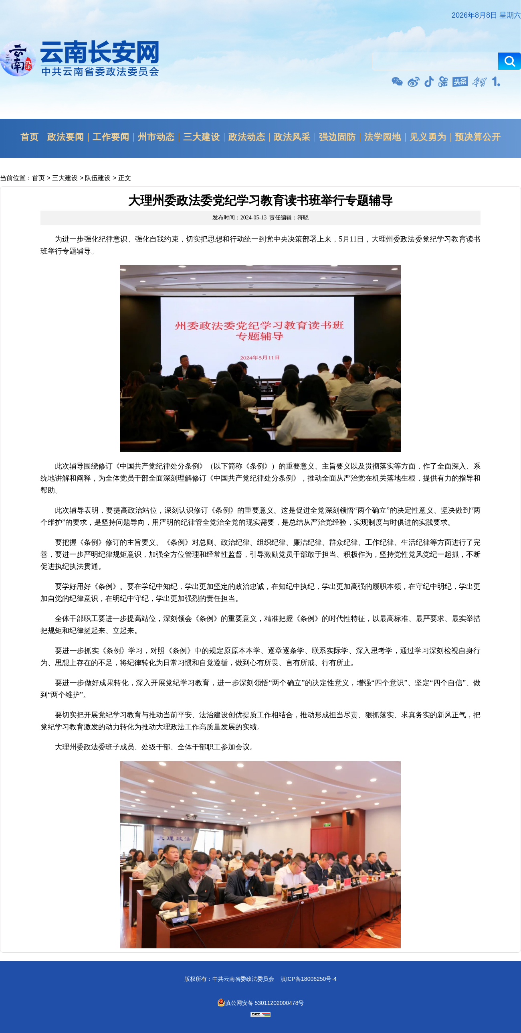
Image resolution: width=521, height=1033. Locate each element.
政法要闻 (65, 137)
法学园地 (382, 137)
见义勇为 (428, 137)
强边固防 (337, 137)
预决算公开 (478, 137)
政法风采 (292, 137)
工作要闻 (111, 137)
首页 (29, 137)
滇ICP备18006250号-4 (309, 979)
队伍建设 (98, 178)
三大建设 (201, 137)
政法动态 (246, 137)
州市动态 (156, 137)
